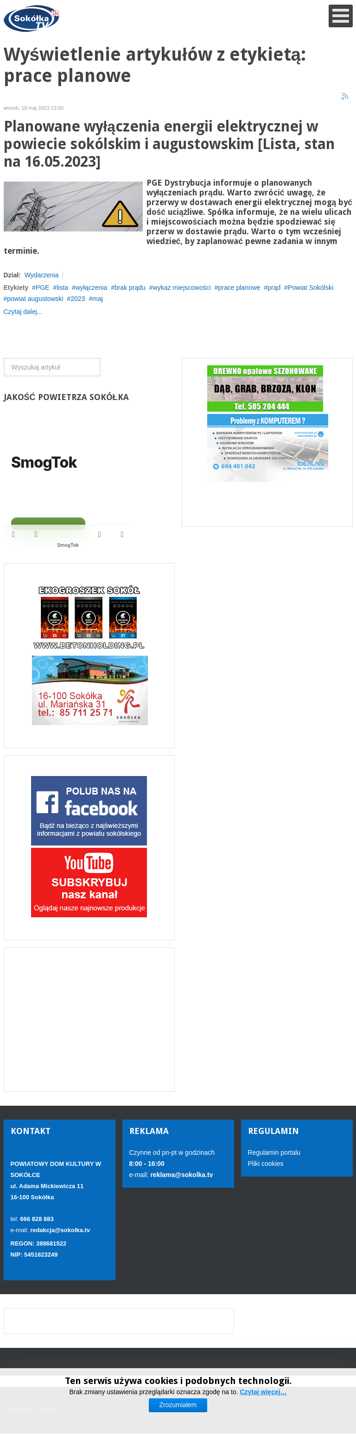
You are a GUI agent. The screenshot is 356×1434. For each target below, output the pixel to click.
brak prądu (130, 287)
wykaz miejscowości (182, 287)
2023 (77, 298)
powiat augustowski (35, 298)
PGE (43, 287)
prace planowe (239, 287)
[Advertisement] (89, 1019)
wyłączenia (91, 287)
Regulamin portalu (274, 1152)
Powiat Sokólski (310, 287)
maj (97, 298)
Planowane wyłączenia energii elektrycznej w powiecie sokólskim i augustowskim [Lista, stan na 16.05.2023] (169, 144)
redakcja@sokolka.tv (60, 1230)
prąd (273, 287)
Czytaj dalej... (23, 311)
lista (62, 287)
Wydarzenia (42, 275)
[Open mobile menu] (341, 16)
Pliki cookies (266, 1163)
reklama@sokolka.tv (181, 1174)
